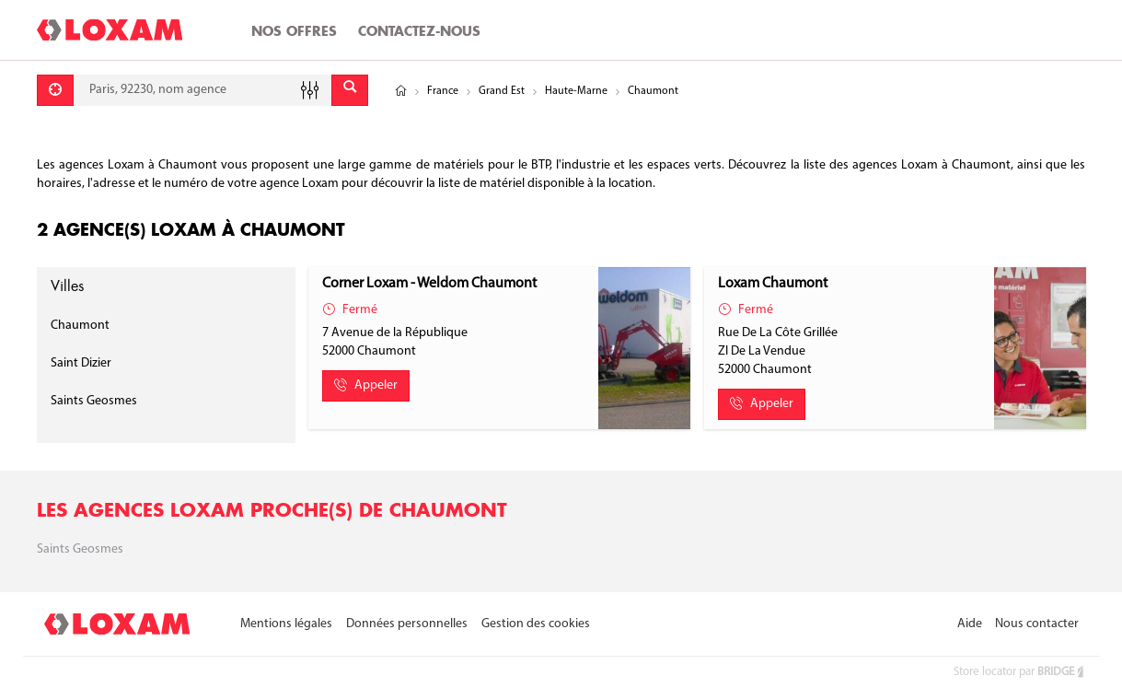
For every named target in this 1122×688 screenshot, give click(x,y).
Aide (969, 624)
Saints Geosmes (94, 401)
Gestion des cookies (535, 624)
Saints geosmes (80, 549)
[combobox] (202, 90)
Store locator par (1020, 672)
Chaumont (80, 325)
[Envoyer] (349, 90)
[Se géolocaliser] (55, 90)
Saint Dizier (81, 363)
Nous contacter (1037, 624)
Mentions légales (286, 624)
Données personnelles (407, 624)
